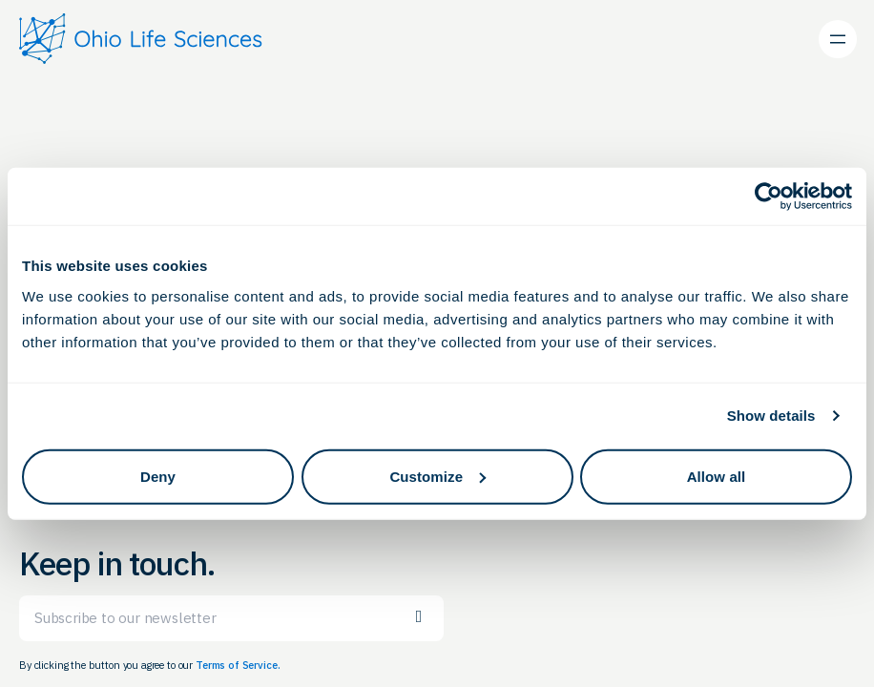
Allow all (716, 476)
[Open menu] (838, 39)
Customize (437, 476)
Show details (771, 415)
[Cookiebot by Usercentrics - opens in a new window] (768, 196)
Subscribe (419, 617)
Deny (158, 476)
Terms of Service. (238, 665)
